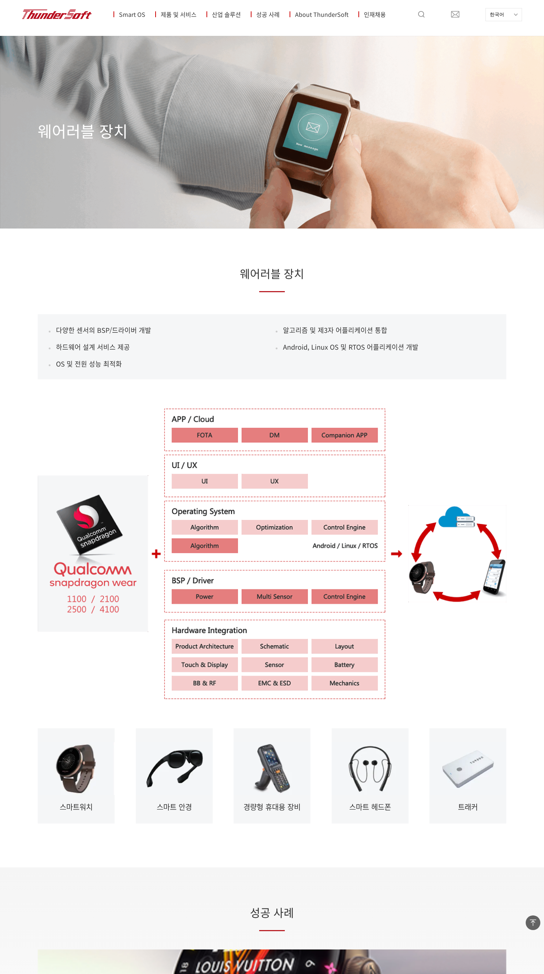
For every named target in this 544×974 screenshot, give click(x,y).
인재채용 (375, 14)
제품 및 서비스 (179, 14)
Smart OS (132, 14)
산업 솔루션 (226, 14)
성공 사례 (268, 14)
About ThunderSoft (322, 14)
